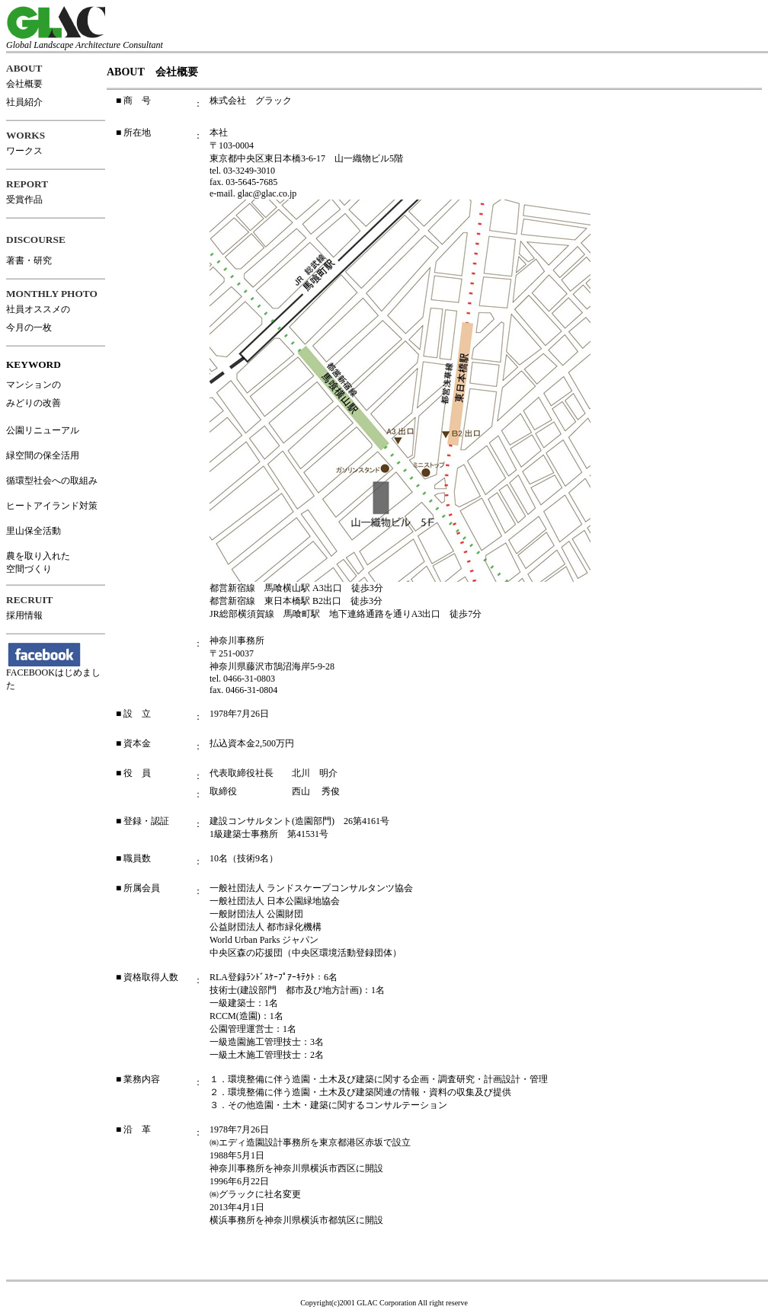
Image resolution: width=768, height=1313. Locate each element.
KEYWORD (33, 364)
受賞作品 (24, 199)
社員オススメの (38, 309)
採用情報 (24, 615)
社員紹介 (24, 102)
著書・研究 (29, 260)
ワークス (24, 150)
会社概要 (24, 83)
